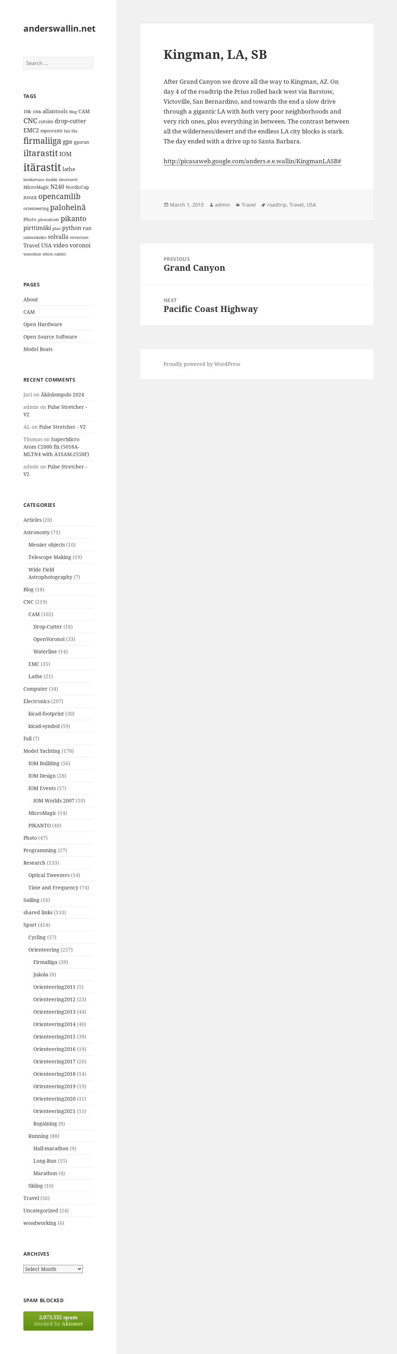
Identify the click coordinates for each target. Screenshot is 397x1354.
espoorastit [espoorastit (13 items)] (51, 131)
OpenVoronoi (49, 639)
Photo (30, 837)
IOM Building (44, 763)
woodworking (39, 1222)
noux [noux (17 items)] (30, 197)
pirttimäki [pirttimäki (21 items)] (37, 228)
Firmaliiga (45, 962)
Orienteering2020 (54, 1098)
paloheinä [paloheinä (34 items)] (68, 207)
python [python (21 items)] (71, 228)
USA (311, 204)
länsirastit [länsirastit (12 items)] (68, 179)
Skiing (35, 1185)
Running (38, 1136)
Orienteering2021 (54, 1111)
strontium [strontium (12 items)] (79, 237)
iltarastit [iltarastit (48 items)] (40, 153)
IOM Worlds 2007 (54, 800)
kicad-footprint (46, 713)
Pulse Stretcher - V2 (62, 426)
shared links (38, 912)
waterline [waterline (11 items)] (32, 254)
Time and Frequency (53, 887)
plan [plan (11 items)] (57, 228)
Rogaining (45, 1123)
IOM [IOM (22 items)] (65, 154)
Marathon (45, 1173)
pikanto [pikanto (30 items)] (74, 218)
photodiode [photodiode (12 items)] (48, 219)
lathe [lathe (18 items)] (68, 168)
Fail (27, 738)
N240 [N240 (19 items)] (57, 187)
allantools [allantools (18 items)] (55, 111)
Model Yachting (41, 750)
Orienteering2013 (54, 1011)
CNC (28, 601)
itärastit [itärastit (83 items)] (42, 167)
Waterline (45, 651)
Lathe (35, 676)
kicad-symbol (44, 726)
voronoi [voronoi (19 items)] (80, 245)
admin (222, 204)
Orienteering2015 (54, 1036)
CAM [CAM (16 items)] (84, 111)
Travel (31, 1198)
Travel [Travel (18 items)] (31, 245)
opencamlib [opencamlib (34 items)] (59, 196)
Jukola (40, 974)
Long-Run (44, 1160)
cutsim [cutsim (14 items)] (46, 121)
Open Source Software (50, 336)
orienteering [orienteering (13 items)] (36, 208)
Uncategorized (40, 1210)
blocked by (58, 1320)
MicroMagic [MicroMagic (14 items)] (36, 187)
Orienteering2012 (54, 999)
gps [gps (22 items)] (67, 141)
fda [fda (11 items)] (74, 130)
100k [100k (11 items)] (37, 111)
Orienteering (43, 949)
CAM (29, 311)
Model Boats (38, 349)
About (30, 299)
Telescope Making (49, 557)
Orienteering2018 (54, 1073)
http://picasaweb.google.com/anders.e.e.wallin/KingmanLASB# (252, 161)
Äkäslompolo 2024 (62, 394)
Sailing (31, 900)
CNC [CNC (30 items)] (30, 120)
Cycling (37, 937)
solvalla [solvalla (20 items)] (58, 237)
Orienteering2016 (54, 1049)
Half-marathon (50, 1148)
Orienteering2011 (54, 986)
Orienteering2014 (54, 1024)
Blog (28, 589)
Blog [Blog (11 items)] (73, 111)
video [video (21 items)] (60, 245)
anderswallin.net (59, 28)
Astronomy (36, 532)
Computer (35, 688)
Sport (30, 924)
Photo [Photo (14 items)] (30, 219)
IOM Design (42, 775)
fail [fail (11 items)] (67, 130)
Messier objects (46, 544)
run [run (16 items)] (87, 228)
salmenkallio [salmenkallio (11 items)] (34, 237)
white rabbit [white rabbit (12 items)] (54, 254)
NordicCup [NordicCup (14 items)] (77, 187)
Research (34, 862)
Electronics (36, 701)
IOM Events (42, 788)
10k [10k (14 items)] (27, 111)
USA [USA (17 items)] (46, 245)
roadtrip (277, 204)
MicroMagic (42, 813)
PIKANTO (39, 825)
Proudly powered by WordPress (202, 364)
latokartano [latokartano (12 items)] (33, 179)
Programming (39, 850)
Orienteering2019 (54, 1086)
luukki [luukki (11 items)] (51, 179)
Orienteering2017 (54, 1061)
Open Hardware (42, 324)
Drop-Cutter (47, 626)
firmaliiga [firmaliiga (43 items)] (42, 140)
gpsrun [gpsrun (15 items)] (81, 142)
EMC (33, 663)
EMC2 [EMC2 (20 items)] (31, 130)
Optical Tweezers (49, 875)
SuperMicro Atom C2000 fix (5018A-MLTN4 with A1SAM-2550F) (56, 446)
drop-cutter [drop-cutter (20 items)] (70, 121)
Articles (32, 519)
